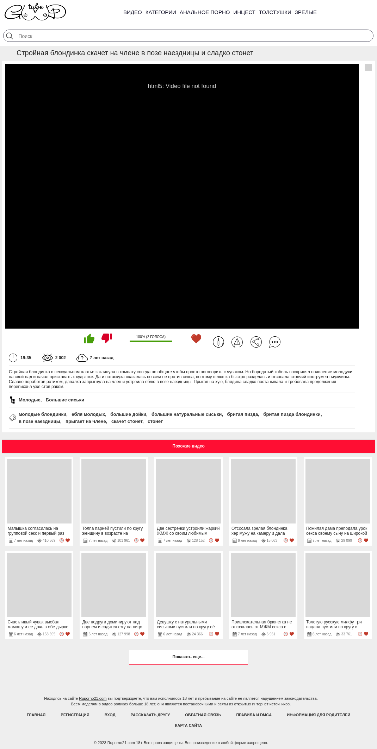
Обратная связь (203, 715)
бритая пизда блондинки (292, 414)
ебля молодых (88, 414)
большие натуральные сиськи (187, 414)
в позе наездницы (39, 421)
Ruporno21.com (92, 698)
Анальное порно (205, 12)
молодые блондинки (42, 414)
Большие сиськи (65, 399)
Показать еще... (188, 656)
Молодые (30, 399)
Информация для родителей (318, 715)
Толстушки (275, 12)
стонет (155, 421)
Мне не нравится (107, 338)
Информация (218, 342)
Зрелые (306, 12)
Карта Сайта (188, 725)
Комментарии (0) (275, 342)
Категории (161, 12)
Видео (132, 12)
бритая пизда (242, 414)
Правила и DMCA (254, 715)
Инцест (244, 12)
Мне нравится (89, 338)
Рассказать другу (150, 715)
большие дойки (128, 414)
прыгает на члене (86, 421)
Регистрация (75, 715)
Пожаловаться (237, 342)
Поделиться (256, 342)
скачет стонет (126, 421)
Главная (36, 715)
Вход (110, 715)
